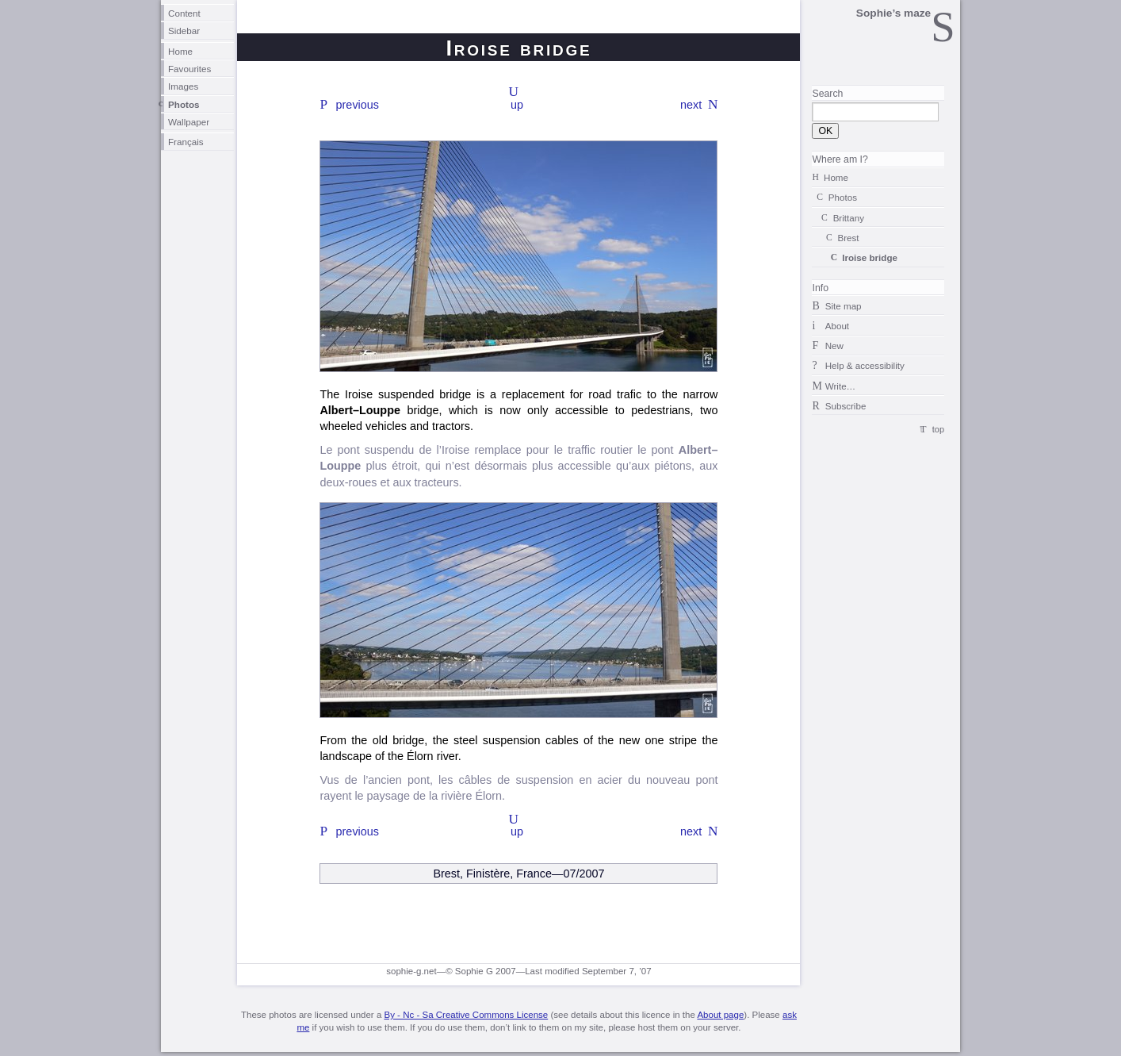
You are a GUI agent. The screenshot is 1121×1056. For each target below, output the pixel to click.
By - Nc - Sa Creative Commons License (466, 1015)
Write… (840, 386)
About (837, 326)
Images (183, 86)
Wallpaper (188, 122)
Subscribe (846, 406)
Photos (184, 104)
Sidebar (184, 30)
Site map (843, 306)
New (834, 345)
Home (180, 51)
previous (357, 104)
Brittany (848, 218)
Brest (848, 237)
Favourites (189, 68)
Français (186, 141)
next (691, 104)
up (517, 104)
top (938, 429)
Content (184, 13)
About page (720, 1015)
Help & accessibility (865, 365)
